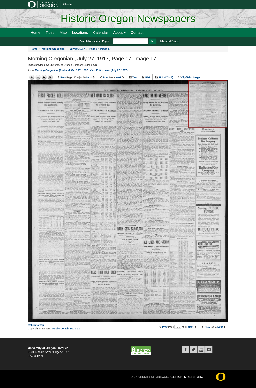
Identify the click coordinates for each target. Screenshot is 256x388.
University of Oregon (150, 376)
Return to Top (36, 325)
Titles (50, 32)
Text (134, 77)
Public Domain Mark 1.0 (66, 328)
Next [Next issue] (118, 77)
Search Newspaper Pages (94, 41)
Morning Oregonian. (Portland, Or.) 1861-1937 (61, 70)
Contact (137, 32)
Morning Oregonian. (53, 48)
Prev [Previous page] (63, 77)
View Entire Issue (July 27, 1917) (109, 70)
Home (35, 32)
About (119, 32)
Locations (80, 32)
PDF (147, 77)
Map (63, 32)
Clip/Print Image (190, 77)
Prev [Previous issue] (105, 77)
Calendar (100, 32)
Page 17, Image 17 (100, 48)
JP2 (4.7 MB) (166, 77)
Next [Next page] (89, 77)
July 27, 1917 (77, 48)
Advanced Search (169, 41)
